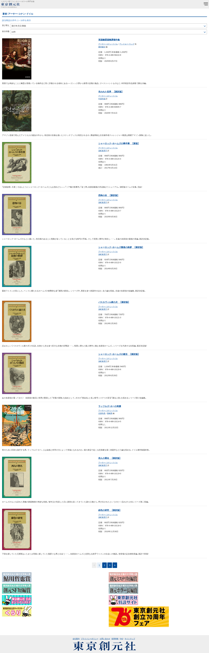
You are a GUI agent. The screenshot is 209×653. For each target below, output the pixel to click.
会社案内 (76, 638)
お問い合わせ (105, 638)
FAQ (121, 638)
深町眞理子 (102, 150)
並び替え (6, 25)
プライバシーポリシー (89, 638)
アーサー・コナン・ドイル (108, 44)
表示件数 (6, 31)
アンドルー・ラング (126, 44)
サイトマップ (130, 638)
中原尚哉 (101, 98)
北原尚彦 (101, 413)
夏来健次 (101, 46)
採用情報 (114, 638)
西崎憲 (109, 413)
